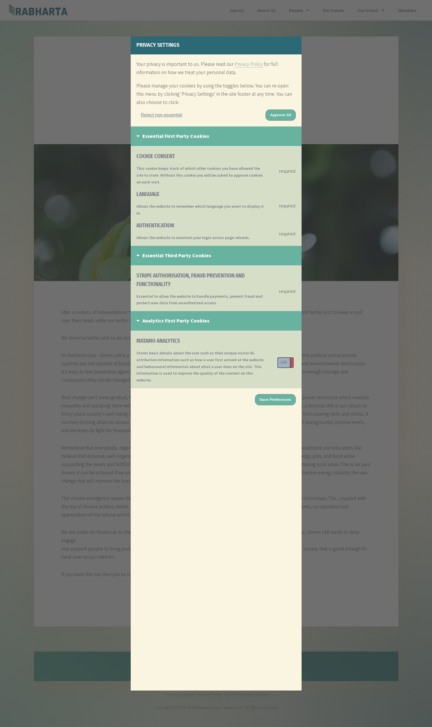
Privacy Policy (249, 64)
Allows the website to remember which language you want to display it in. (200, 210)
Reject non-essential (161, 115)
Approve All (280, 115)
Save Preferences (275, 399)
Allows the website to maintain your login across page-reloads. (193, 237)
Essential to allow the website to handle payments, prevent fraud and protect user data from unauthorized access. (199, 300)
